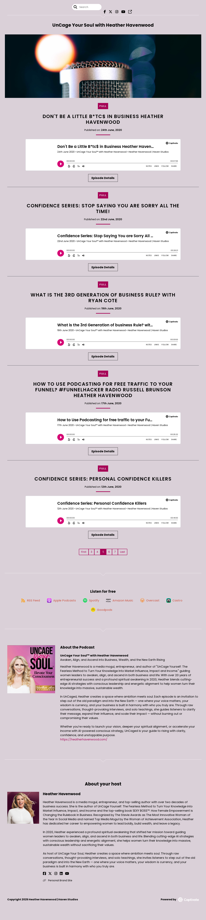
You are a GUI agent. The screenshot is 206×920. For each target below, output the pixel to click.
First (83, 553)
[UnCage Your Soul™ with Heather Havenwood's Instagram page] (116, 12)
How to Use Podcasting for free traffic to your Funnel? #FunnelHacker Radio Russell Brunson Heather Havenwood (103, 391)
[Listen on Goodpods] (101, 615)
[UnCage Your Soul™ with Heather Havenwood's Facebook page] (106, 12)
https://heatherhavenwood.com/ (83, 745)
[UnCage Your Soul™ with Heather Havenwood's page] (128, 12)
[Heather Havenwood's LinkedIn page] (55, 879)
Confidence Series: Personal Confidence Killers (103, 480)
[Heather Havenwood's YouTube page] (60, 879)
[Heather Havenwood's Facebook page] (44, 879)
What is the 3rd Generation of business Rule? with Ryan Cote (103, 299)
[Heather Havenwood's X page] (48, 879)
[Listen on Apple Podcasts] (59, 604)
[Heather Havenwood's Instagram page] (52, 879)
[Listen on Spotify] (90, 604)
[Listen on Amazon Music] (120, 604)
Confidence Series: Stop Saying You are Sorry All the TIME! (103, 210)
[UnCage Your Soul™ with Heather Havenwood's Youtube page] (122, 12)
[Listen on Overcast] (152, 604)
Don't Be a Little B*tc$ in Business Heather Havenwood (103, 121)
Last (122, 553)
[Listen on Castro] (178, 604)
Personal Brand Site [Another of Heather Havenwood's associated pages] (57, 886)
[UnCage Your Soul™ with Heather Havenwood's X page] (111, 12)
